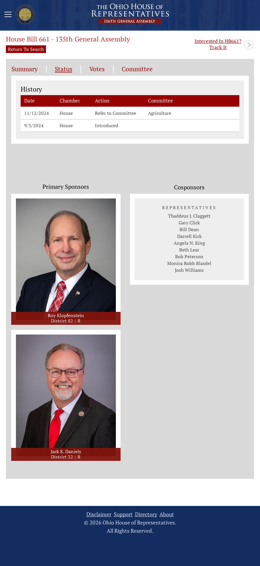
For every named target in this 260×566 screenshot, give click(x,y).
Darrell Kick (189, 236)
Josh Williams (189, 270)
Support (123, 514)
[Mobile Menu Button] (7, 15)
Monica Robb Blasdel (189, 263)
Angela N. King (189, 243)
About (166, 514)
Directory (146, 514)
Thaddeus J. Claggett (189, 216)
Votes (97, 69)
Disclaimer (98, 514)
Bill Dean (189, 229)
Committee (137, 69)
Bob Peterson (189, 256)
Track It (218, 44)
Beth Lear (189, 249)
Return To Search (26, 49)
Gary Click (189, 222)
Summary (24, 69)
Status (63, 69)
